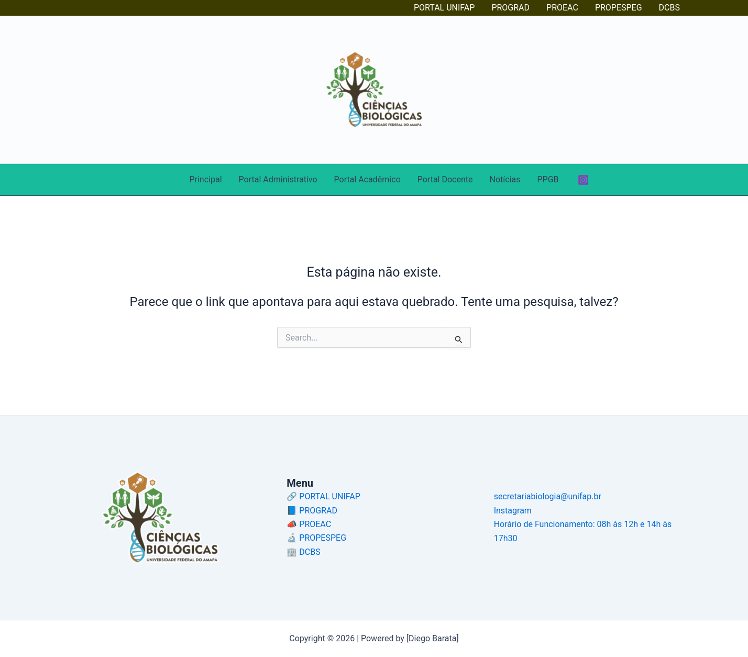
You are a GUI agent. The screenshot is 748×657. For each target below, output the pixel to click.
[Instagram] (583, 179)
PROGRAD (510, 8)
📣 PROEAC (309, 524)
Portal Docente (445, 179)
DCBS (669, 8)
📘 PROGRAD (312, 511)
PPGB (547, 179)
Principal (205, 179)
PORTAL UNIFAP (444, 8)
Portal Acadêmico (367, 179)
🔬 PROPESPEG (316, 538)
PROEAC (562, 8)
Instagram (513, 511)
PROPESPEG (618, 8)
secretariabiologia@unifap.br (547, 496)
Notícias (505, 179)
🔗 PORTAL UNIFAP (323, 496)
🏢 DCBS (303, 552)
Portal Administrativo (278, 179)
